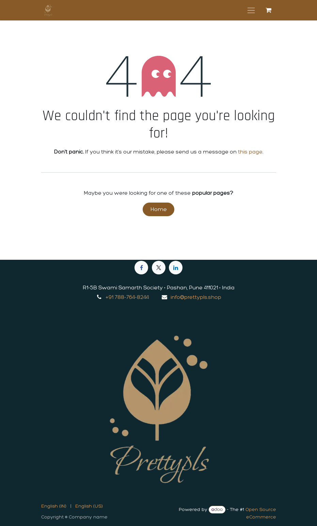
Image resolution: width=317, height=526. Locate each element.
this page (250, 151)
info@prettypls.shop (196, 297)
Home (158, 209)
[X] (158, 267)
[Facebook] (141, 267)
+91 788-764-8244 (127, 297)
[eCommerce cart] (268, 10)
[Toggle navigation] (251, 10)
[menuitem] (53, 506)
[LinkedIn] (176, 267)
